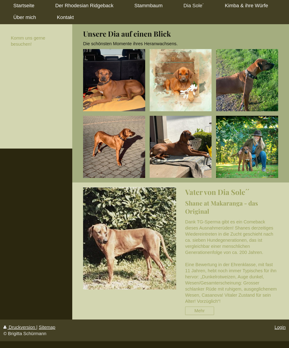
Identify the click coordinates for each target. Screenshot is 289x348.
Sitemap (47, 327)
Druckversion (19, 327)
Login (280, 327)
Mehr (199, 310)
